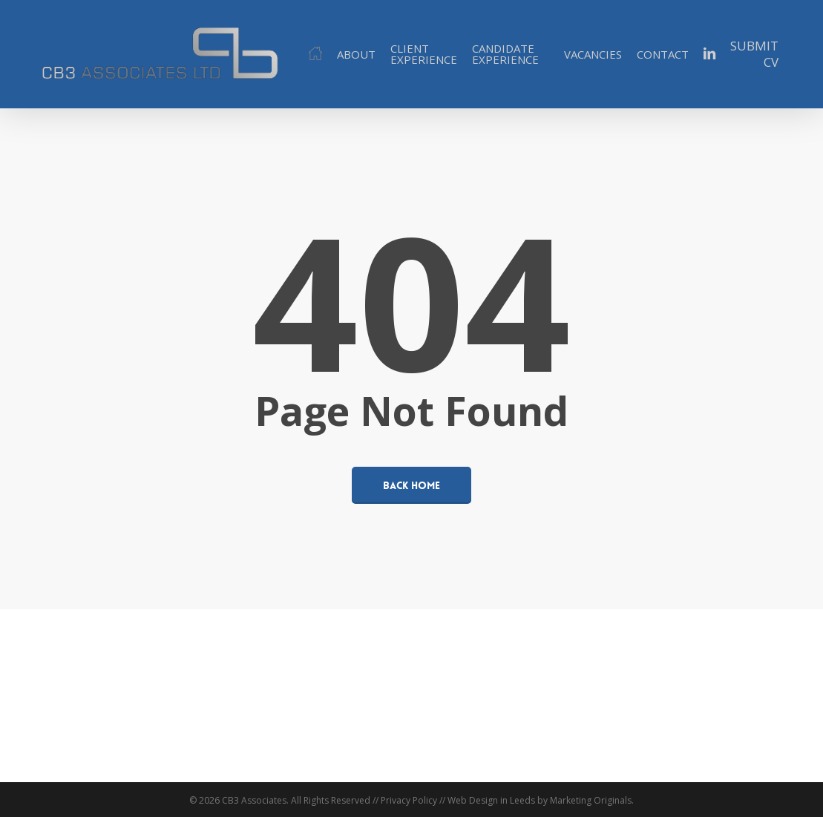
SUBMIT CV (754, 54)
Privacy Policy (409, 800)
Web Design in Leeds (491, 800)
